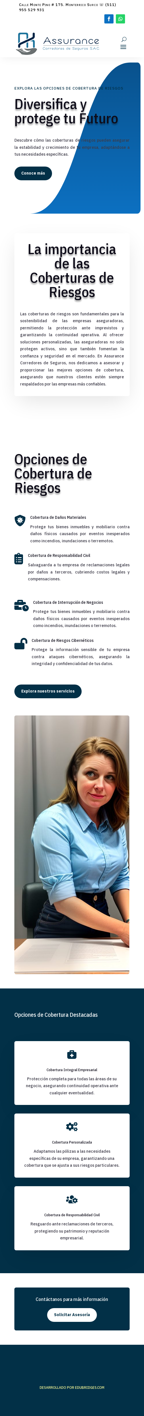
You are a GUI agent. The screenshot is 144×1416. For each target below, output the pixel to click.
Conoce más (33, 173)
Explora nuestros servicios (48, 691)
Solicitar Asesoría (72, 1314)
